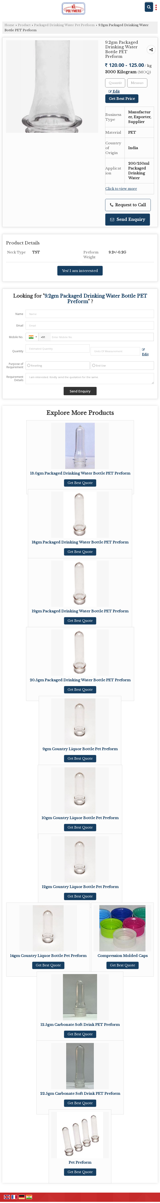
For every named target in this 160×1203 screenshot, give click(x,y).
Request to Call (128, 205)
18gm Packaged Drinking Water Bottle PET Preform (80, 542)
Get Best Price (122, 98)
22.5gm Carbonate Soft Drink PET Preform (80, 1093)
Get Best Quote (80, 483)
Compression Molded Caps (123, 955)
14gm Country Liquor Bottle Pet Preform (48, 955)
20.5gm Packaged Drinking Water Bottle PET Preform (80, 680)
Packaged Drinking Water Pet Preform (64, 25)
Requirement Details (14, 378)
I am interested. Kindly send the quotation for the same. (90, 378)
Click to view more (121, 189)
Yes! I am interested (80, 270)
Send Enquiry (127, 219)
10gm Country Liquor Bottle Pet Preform (80, 818)
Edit (114, 92)
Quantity (17, 351)
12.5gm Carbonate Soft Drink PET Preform (80, 1024)
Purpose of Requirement (14, 365)
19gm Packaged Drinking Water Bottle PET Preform (80, 611)
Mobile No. (16, 337)
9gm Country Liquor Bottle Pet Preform (80, 749)
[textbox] (137, 82)
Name (19, 314)
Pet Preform (80, 1162)
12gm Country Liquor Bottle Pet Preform (80, 887)
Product (24, 25)
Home (9, 25)
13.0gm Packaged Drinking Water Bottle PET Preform (80, 473)
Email (19, 325)
